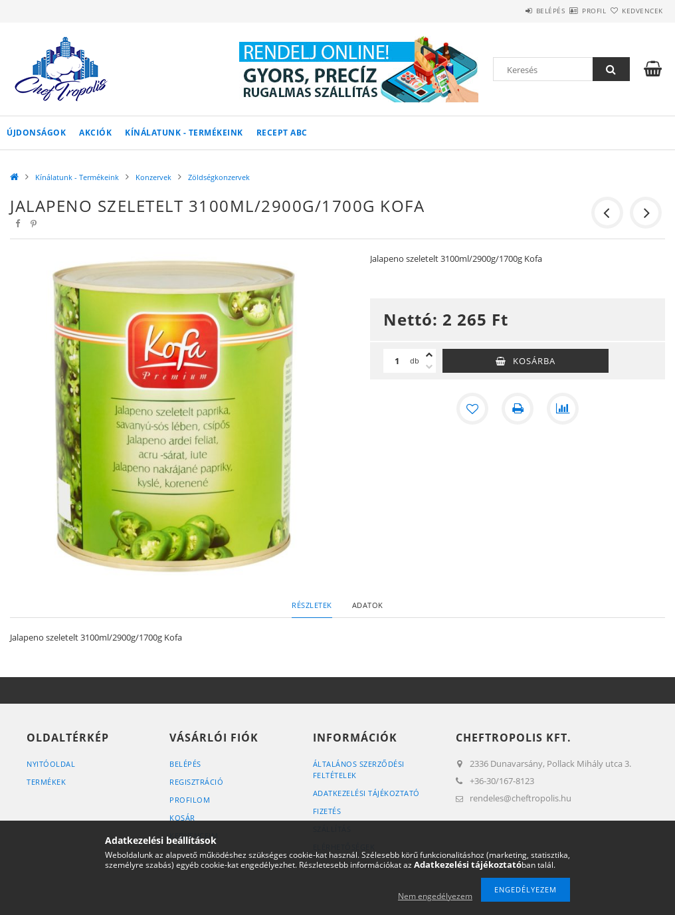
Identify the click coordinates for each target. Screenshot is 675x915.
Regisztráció (196, 782)
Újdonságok (36, 132)
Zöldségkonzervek (219, 177)
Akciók (95, 132)
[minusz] (429, 367)
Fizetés (327, 811)
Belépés (511, 10)
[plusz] (429, 355)
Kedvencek (634, 10)
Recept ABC (282, 132)
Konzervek (153, 177)
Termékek (46, 782)
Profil (571, 10)
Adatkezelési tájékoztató (366, 793)
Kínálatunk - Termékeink (184, 132)
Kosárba (534, 361)
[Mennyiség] (396, 361)
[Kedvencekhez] (472, 409)
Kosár (182, 818)
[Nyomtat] (517, 409)
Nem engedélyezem (435, 896)
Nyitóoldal (51, 764)
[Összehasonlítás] (563, 409)
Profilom (189, 800)
